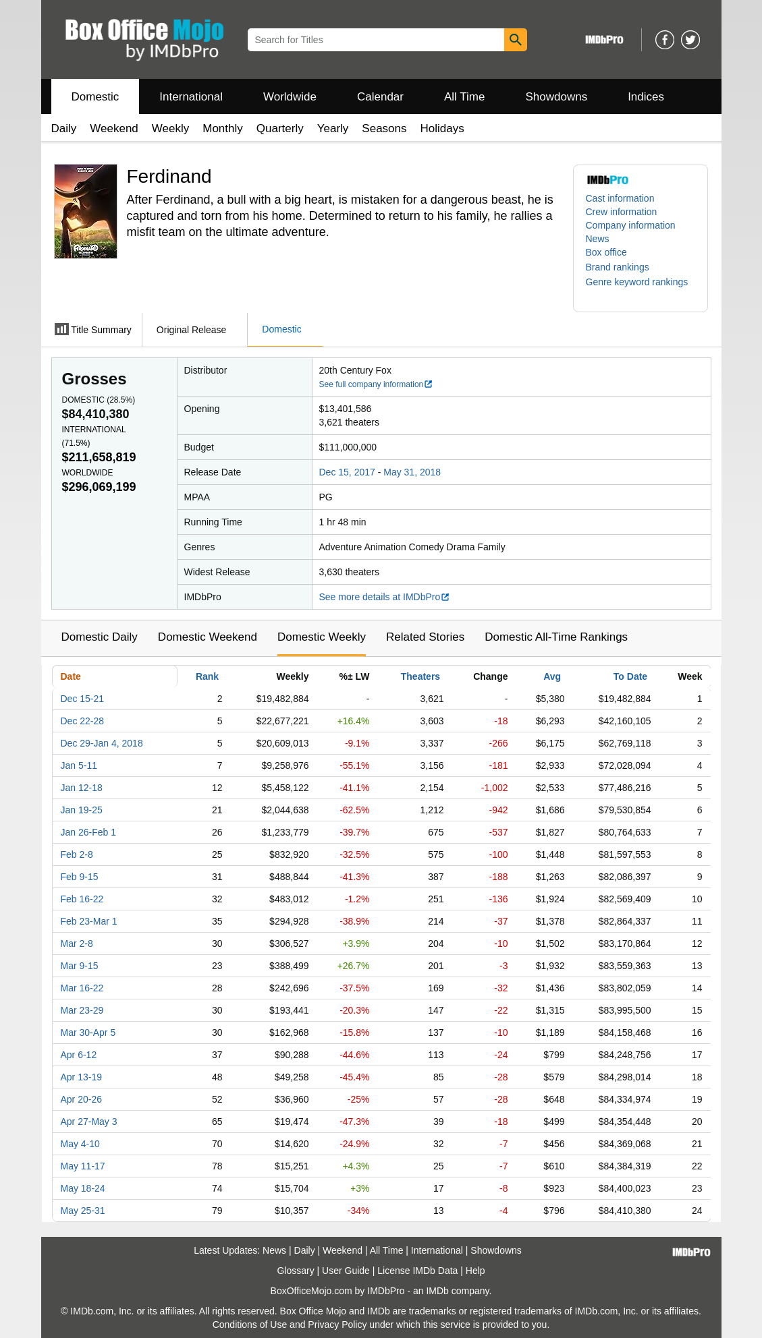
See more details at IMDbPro (385, 596)
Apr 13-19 (81, 1077)
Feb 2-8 (77, 854)
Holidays (442, 128)
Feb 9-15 (80, 876)
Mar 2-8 (77, 943)
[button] (624, 267)
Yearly (333, 128)
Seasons (384, 128)
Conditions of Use (250, 1324)
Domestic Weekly (321, 637)
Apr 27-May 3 (89, 1121)
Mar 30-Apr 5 (88, 1032)
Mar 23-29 (82, 1010)
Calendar (380, 96)
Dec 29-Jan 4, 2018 (102, 743)
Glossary (295, 1270)
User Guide (346, 1270)
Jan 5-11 (79, 765)
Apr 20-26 (81, 1099)
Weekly (170, 128)
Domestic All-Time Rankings (556, 637)
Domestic (95, 96)
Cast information (620, 198)
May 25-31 (83, 1210)
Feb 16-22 (82, 899)
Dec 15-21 (83, 698)
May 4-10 (80, 1143)
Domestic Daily (99, 637)
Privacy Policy (337, 1324)
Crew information (621, 211)
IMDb (437, 1290)
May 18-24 (83, 1188)
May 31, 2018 (412, 472)
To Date (630, 676)
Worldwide (290, 96)
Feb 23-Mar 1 (89, 921)
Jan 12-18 (82, 787)
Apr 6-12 (79, 1054)
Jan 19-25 (82, 810)
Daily (64, 128)
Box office (606, 252)
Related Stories (425, 637)
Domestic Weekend (207, 637)
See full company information (376, 384)
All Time (464, 96)
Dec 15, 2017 (347, 472)
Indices (646, 96)
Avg (552, 676)
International (191, 96)
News (597, 238)
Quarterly (280, 128)
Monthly (222, 128)
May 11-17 (83, 1166)
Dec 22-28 (83, 721)
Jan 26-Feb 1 (89, 832)
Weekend (114, 128)
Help (475, 1270)
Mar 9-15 (80, 965)
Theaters (420, 676)
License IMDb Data (417, 1270)
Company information (631, 225)
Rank (207, 676)
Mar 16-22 (82, 988)
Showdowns (556, 96)
